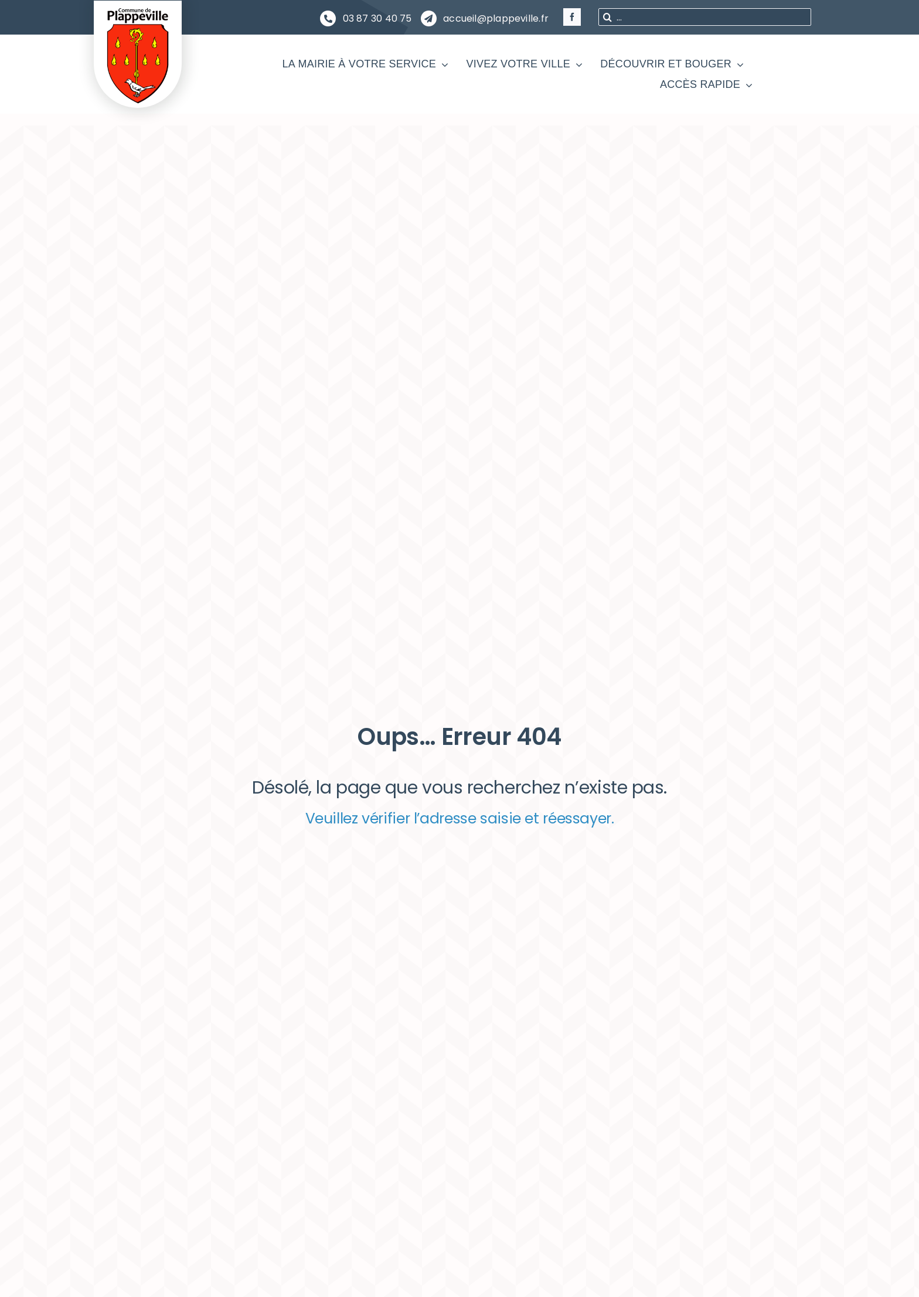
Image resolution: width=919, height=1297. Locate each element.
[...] (704, 17)
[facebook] (572, 17)
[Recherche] (607, 17)
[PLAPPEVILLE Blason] (137, 11)
